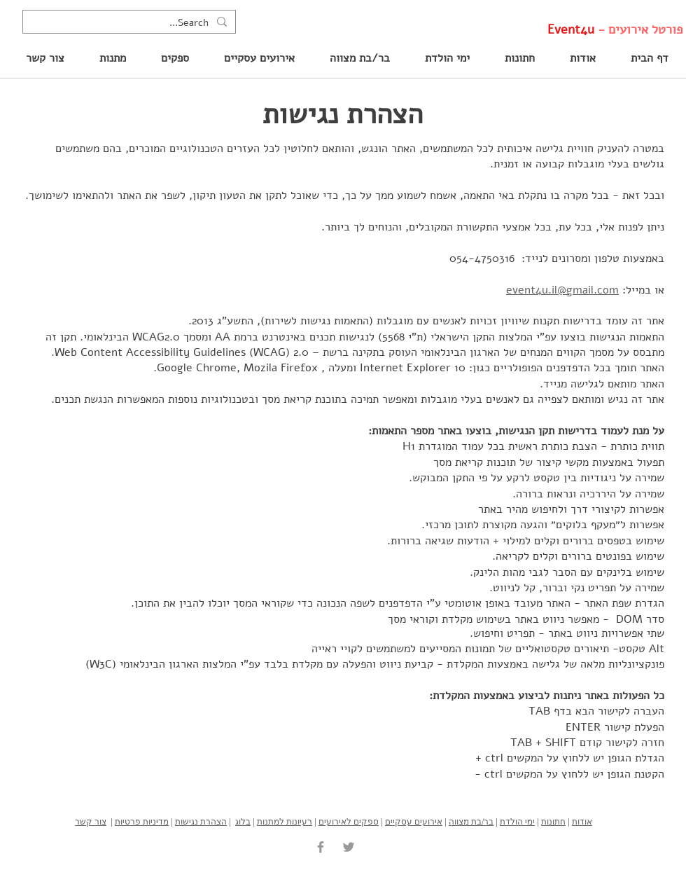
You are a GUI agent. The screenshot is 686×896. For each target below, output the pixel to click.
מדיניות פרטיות (142, 821)
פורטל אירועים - (614, 29)
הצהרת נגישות (201, 821)
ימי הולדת (517, 821)
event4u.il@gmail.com (562, 290)
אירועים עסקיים (413, 821)
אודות (582, 821)
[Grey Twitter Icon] (348, 847)
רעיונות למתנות (284, 821)
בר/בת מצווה (471, 821)
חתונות (553, 821)
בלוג (243, 821)
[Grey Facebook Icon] (320, 847)
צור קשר (90, 821)
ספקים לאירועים (348, 821)
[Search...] (130, 23)
